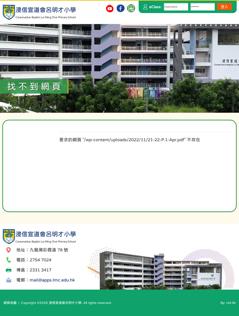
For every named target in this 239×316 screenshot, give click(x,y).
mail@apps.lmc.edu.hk (52, 280)
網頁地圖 (10, 302)
